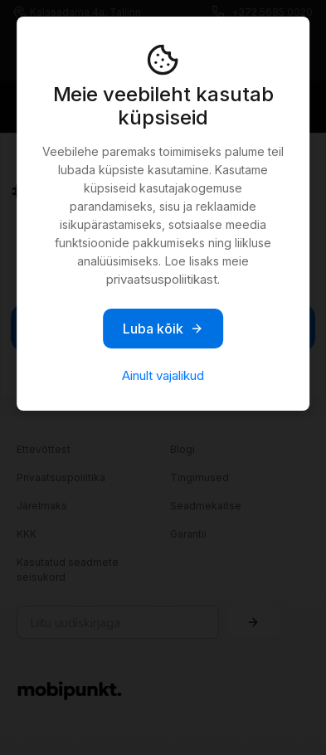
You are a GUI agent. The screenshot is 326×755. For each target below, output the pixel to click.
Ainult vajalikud (163, 375)
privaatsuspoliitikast (161, 279)
